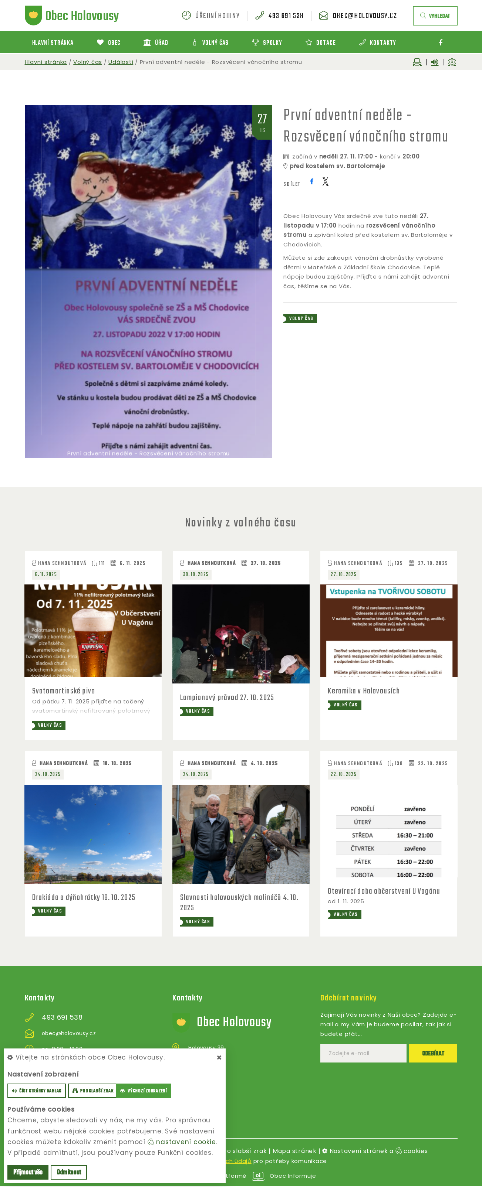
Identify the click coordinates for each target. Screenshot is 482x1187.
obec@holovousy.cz (365, 16)
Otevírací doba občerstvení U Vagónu (384, 891)
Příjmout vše (28, 1172)
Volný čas (87, 62)
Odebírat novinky (348, 998)
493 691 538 (286, 16)
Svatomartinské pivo (64, 691)
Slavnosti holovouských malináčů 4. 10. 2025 (240, 902)
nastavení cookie (182, 1141)
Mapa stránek (295, 1151)
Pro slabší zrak (243, 1151)
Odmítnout (69, 1172)
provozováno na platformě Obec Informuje (241, 1176)
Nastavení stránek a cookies (375, 1151)
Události (120, 62)
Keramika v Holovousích (364, 691)
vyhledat (435, 16)
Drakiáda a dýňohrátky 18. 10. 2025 (85, 897)
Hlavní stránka (46, 62)
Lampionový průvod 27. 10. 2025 (228, 697)
